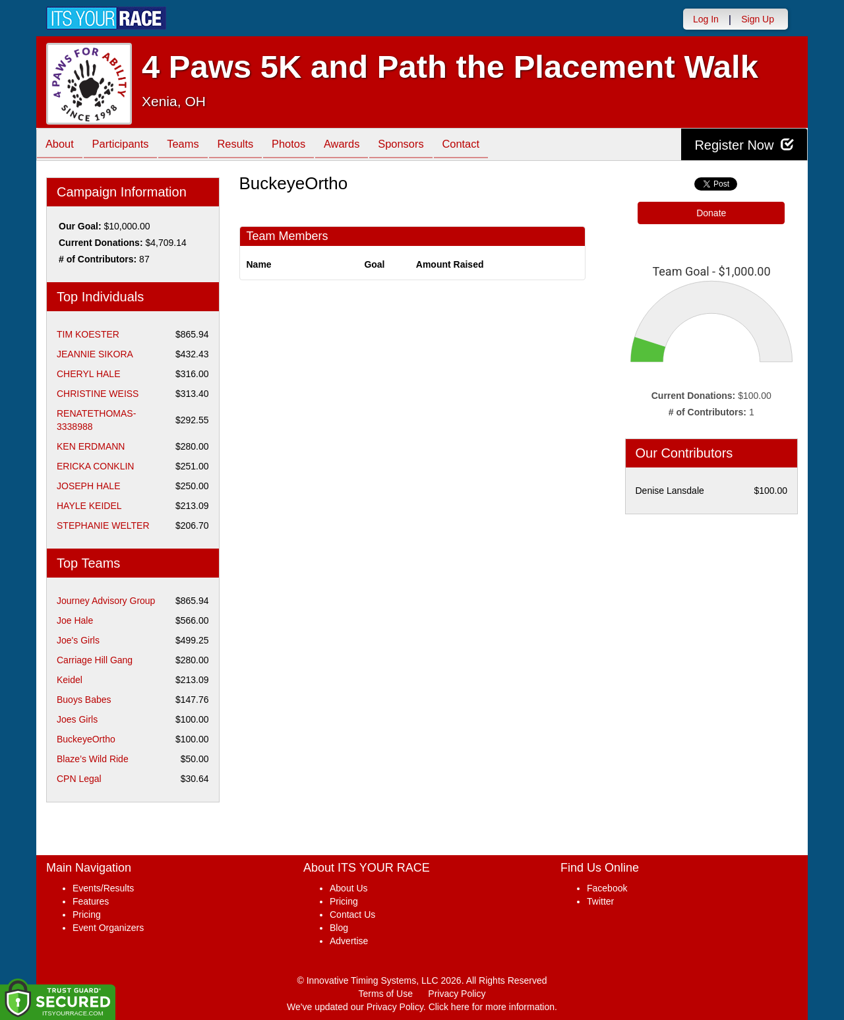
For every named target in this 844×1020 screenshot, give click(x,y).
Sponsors (424, 145)
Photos (304, 145)
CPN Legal (79, 778)
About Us (349, 888)
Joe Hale (75, 620)
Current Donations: (101, 242)
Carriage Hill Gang (95, 660)
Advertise (349, 941)
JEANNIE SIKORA (95, 354)
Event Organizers (108, 927)
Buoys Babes (84, 699)
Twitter (600, 901)
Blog (339, 927)
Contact (488, 145)
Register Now (744, 144)
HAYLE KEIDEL (89, 505)
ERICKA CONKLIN (95, 466)
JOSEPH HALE (88, 486)
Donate (711, 213)
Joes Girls (77, 719)
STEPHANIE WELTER (103, 525)
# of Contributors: (97, 259)
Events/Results (103, 888)
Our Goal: (80, 226)
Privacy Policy (456, 993)
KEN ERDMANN (91, 446)
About (61, 145)
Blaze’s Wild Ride (93, 759)
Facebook (607, 888)
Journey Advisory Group (106, 600)
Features (91, 901)
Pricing (87, 914)
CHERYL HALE (88, 374)
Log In (706, 19)
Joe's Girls (78, 640)
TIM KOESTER (88, 334)
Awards (361, 145)
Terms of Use (386, 993)
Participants (126, 145)
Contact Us (352, 914)
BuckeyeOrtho (86, 739)
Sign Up (757, 19)
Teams (192, 145)
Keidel (69, 680)
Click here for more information (492, 1007)
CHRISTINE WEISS (97, 393)
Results (247, 145)
